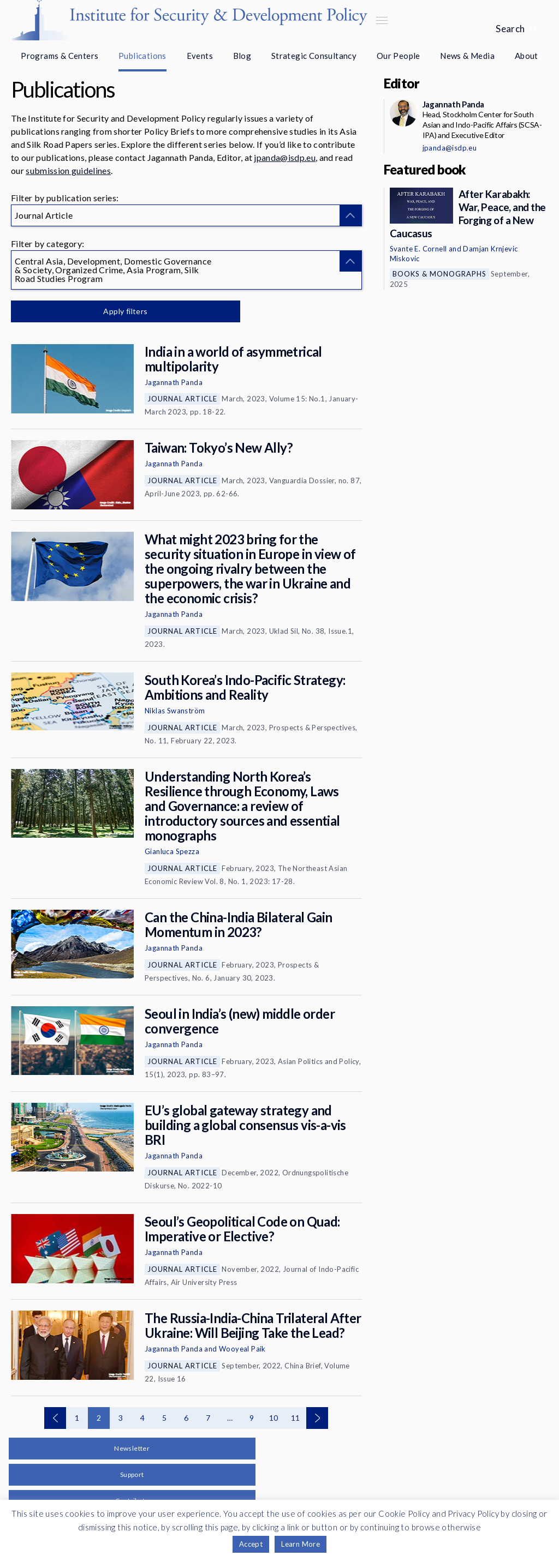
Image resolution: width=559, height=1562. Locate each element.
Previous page (55, 1418)
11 (295, 1417)
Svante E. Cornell (418, 248)
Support (132, 1474)
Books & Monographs (439, 273)
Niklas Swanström (175, 710)
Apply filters (125, 311)
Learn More (300, 1544)
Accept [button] (251, 1544)
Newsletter (132, 1448)
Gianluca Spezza (172, 851)
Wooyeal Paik (242, 1348)
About (526, 56)
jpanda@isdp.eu (284, 157)
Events (200, 56)
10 (273, 1417)
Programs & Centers (59, 56)
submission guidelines (68, 170)
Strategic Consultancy (313, 56)
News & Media (467, 56)
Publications (142, 56)
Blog (242, 56)
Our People (398, 56)
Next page (317, 1418)
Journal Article (182, 398)
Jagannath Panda (174, 382)
